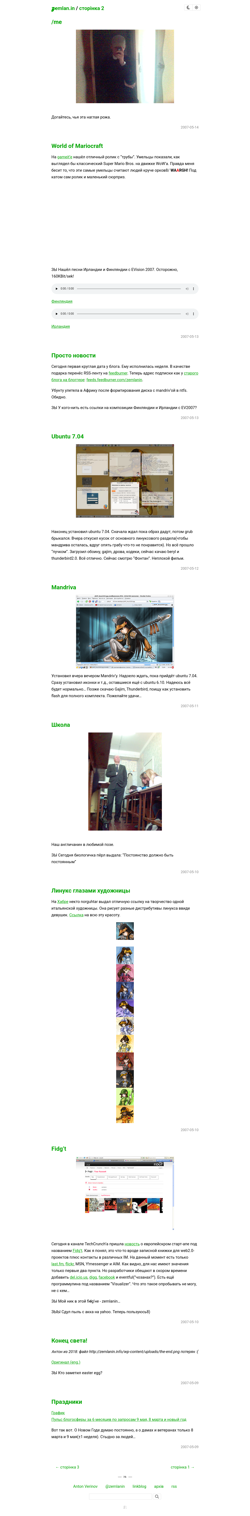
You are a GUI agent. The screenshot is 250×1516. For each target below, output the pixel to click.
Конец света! (69, 1340)
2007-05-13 (190, 336)
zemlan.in (63, 7)
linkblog (139, 1486)
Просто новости (73, 355)
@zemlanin (115, 1486)
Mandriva (63, 587)
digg (93, 1277)
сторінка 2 (91, 8)
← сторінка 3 (67, 1467)
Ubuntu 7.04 (67, 436)
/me (56, 21)
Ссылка (76, 915)
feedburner (118, 373)
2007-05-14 (190, 127)
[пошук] (120, 1497)
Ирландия (60, 326)
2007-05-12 (190, 568)
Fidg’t (58, 1148)
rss (174, 1486)
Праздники (66, 1401)
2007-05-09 (190, 1383)
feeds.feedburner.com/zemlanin (114, 379)
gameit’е (64, 157)
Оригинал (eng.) (65, 1362)
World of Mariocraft (77, 145)
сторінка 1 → (183, 1467)
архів (159, 1486)
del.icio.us (79, 1277)
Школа (60, 724)
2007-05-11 (190, 706)
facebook (107, 1277)
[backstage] (125, 1506)
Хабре (62, 901)
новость (132, 1244)
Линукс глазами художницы (90, 890)
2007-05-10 (190, 872)
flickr (69, 1264)
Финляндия (61, 301)
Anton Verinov (85, 1486)
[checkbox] (188, 7)
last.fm (57, 1264)
